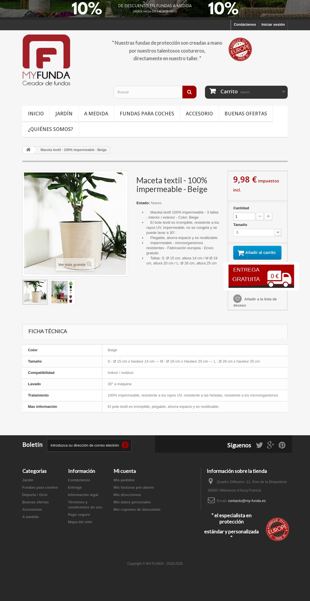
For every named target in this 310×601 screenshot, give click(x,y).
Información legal (83, 499)
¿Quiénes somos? (50, 129)
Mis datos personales (132, 507)
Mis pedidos (124, 484)
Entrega (75, 492)
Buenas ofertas (245, 113)
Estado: (143, 203)
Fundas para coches (147, 113)
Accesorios (32, 514)
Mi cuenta (124, 475)
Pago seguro (79, 519)
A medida (96, 113)
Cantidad (241, 208)
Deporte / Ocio (34, 499)
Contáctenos (245, 24)
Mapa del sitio (80, 526)
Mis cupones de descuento (136, 514)
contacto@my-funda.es (247, 505)
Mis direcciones (127, 499)
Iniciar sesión (273, 24)
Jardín (64, 113)
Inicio (36, 113)
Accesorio (199, 113)
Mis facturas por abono (133, 492)
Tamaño (240, 225)
